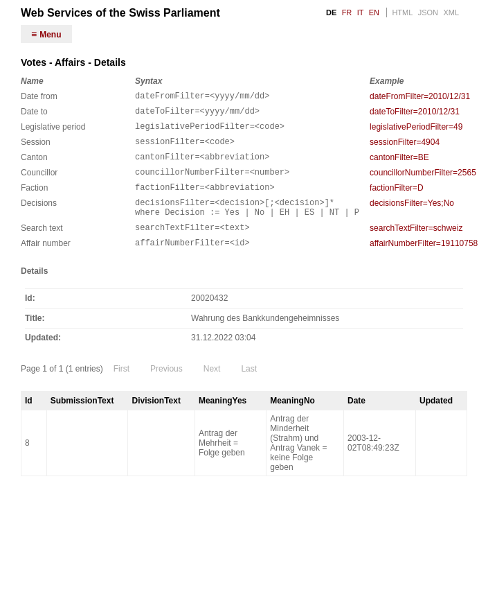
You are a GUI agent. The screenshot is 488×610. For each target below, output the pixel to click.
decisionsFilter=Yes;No (412, 218)
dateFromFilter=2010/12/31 (420, 96)
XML (451, 12)
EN (374, 12)
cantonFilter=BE (399, 166)
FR (347, 12)
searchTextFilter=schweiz (416, 247)
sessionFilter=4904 (405, 148)
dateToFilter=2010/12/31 (415, 114)
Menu (50, 35)
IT (360, 12)
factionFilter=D (397, 200)
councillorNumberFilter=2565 (423, 183)
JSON (428, 12)
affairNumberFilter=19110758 (424, 264)
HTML (402, 12)
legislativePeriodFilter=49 (416, 131)
